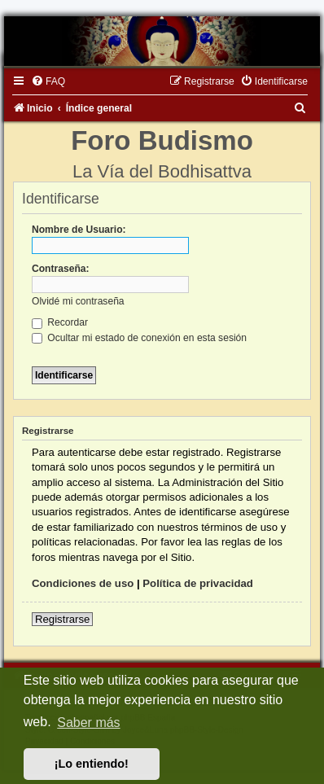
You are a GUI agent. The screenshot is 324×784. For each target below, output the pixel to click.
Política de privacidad (197, 583)
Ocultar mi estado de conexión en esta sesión (139, 338)
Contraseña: (61, 268)
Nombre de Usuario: (79, 229)
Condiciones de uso (83, 583)
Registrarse (62, 619)
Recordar (60, 322)
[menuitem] (48, 81)
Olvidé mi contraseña (78, 301)
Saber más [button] (88, 722)
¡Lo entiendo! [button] (92, 763)
